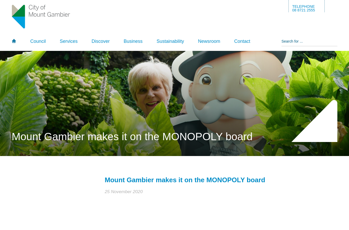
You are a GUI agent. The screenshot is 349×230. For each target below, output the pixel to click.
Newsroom (209, 41)
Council (38, 41)
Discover (101, 41)
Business (133, 41)
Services (69, 41)
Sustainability (170, 41)
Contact (242, 41)
